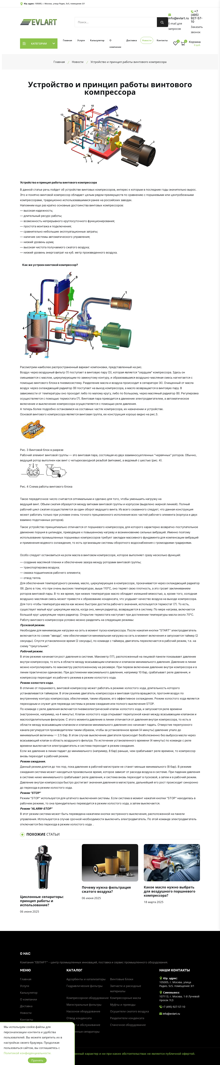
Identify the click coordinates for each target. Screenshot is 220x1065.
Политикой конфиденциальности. (27, 1053)
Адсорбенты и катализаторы (86, 979)
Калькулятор (97, 40)
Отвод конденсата (79, 1018)
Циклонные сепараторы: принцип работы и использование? (42, 901)
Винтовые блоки (121, 979)
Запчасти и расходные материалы (125, 988)
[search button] (162, 22)
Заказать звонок (197, 29)
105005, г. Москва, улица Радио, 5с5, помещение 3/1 (60, 3)
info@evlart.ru (178, 16)
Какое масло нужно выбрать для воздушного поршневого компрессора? (169, 891)
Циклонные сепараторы (83, 1031)
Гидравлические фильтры (84, 986)
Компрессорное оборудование (87, 998)
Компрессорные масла (125, 998)
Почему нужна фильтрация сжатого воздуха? (106, 889)
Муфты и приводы (123, 1004)
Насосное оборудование (83, 1011)
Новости (146, 40)
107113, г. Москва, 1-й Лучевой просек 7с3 (179, 998)
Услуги (81, 40)
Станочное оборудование (128, 1025)
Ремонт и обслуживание (83, 1025)
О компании (115, 43)
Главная (67, 40)
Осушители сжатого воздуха (129, 1011)
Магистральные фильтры (83, 1004)
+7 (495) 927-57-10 (196, 16)
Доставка (131, 40)
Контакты (162, 40)
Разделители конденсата (127, 1018)
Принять (37, 1060)
